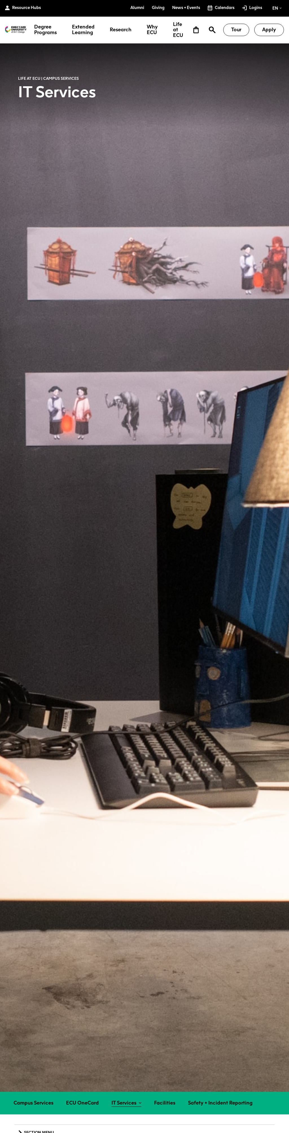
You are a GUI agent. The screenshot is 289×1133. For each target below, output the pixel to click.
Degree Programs (45, 30)
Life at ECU (178, 30)
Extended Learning (83, 30)
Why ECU (152, 30)
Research (121, 30)
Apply (269, 29)
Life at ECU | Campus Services (48, 78)
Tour (236, 29)
